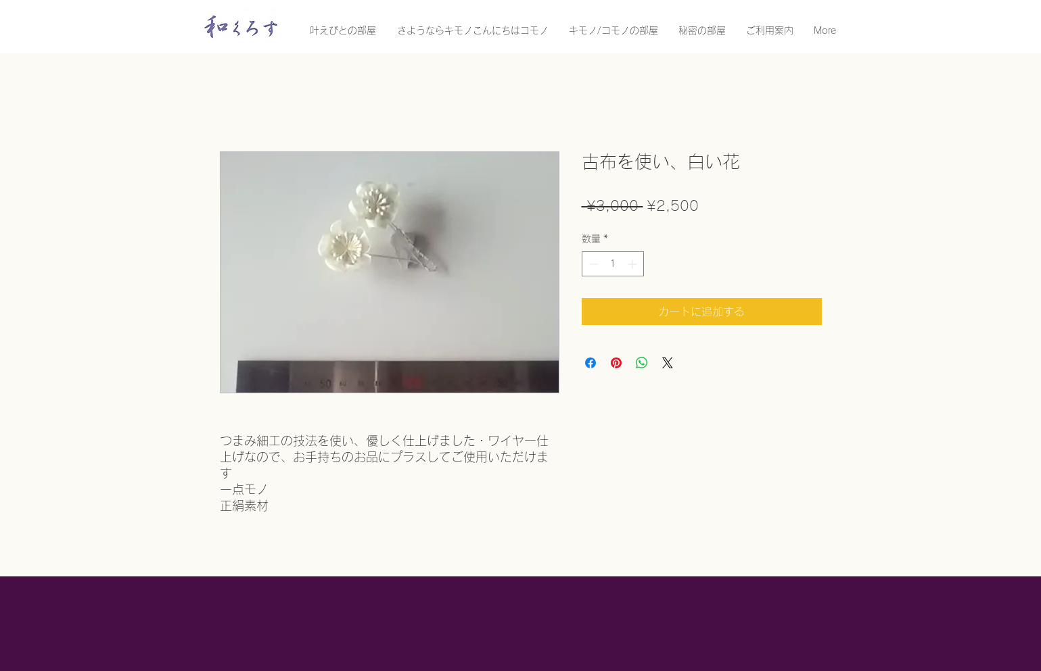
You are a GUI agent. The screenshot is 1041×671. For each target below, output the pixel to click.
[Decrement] (592, 264)
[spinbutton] (613, 264)
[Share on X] (668, 363)
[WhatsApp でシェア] (642, 363)
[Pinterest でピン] (616, 363)
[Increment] (633, 264)
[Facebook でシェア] (590, 363)
